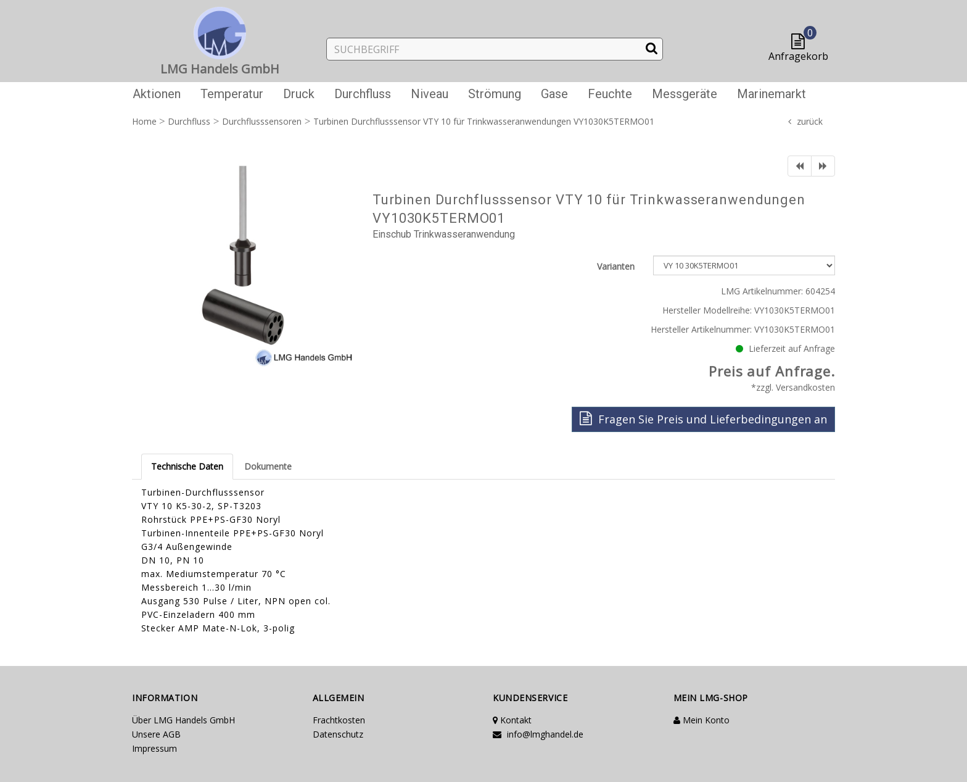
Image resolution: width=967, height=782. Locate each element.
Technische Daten (187, 466)
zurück (810, 121)
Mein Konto (701, 720)
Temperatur (231, 93)
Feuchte (610, 93)
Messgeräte (684, 93)
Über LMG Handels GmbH (183, 720)
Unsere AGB (156, 734)
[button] (800, 42)
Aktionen (157, 93)
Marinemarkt (771, 93)
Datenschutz (338, 734)
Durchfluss (362, 93)
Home (144, 121)
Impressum (154, 748)
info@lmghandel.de (538, 734)
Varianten (616, 266)
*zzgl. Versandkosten (793, 387)
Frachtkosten (339, 720)
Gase (554, 93)
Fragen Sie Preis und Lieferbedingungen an (703, 418)
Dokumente (268, 466)
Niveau (429, 93)
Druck (299, 93)
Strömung (494, 93)
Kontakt (512, 720)
